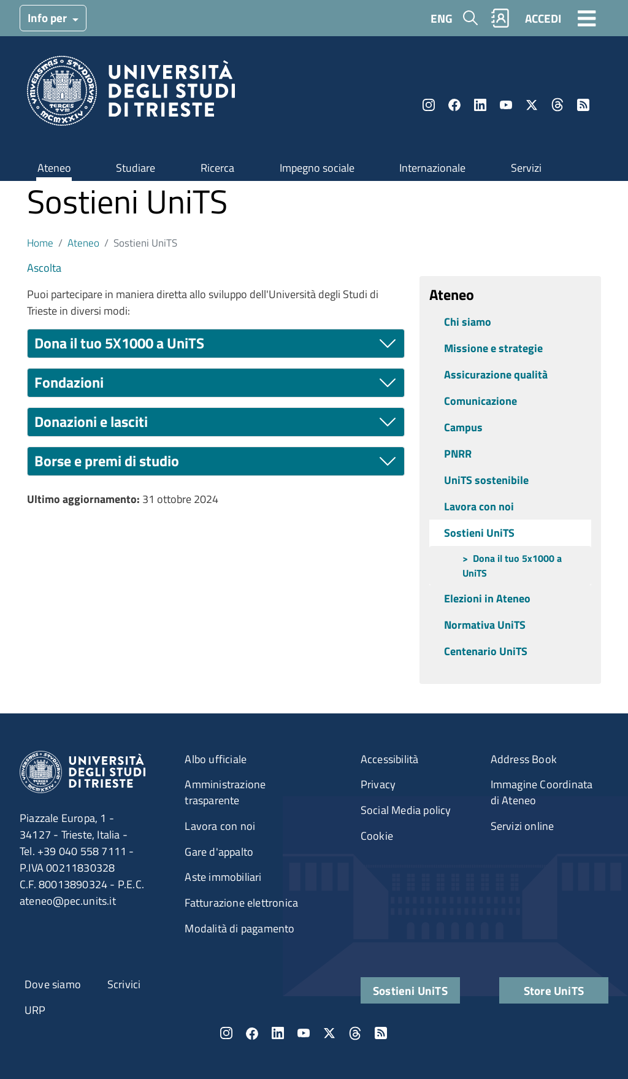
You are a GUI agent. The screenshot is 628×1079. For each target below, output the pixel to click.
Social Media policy (406, 810)
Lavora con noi (479, 506)
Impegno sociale (317, 167)
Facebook (454, 105)
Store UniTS (554, 990)
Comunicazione (480, 401)
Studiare (135, 167)
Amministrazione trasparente (225, 792)
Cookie (377, 835)
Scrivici (124, 984)
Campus (463, 427)
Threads (557, 105)
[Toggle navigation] (587, 17)
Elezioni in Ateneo (487, 598)
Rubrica (500, 18)
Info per (48, 17)
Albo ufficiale (216, 759)
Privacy (378, 784)
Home (40, 242)
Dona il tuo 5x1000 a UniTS (512, 565)
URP (35, 1010)
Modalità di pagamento (239, 928)
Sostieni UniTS (479, 532)
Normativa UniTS (485, 624)
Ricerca (217, 167)
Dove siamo (53, 984)
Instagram (429, 105)
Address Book (524, 759)
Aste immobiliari (223, 877)
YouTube (506, 105)
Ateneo (54, 167)
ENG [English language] (442, 18)
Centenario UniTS (485, 651)
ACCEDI (543, 18)
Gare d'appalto (219, 851)
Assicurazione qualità (496, 374)
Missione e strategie (493, 348)
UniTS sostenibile (486, 480)
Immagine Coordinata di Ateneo (542, 792)
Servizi (526, 167)
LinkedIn (480, 105)
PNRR (458, 453)
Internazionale (432, 167)
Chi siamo (467, 321)
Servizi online (522, 826)
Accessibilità (390, 759)
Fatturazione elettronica (241, 902)
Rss (583, 105)
